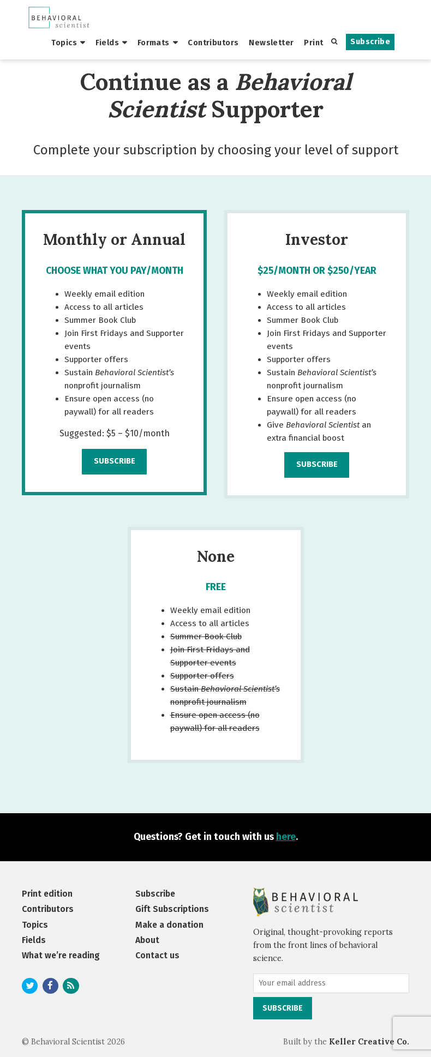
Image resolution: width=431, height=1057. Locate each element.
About (147, 940)
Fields (107, 42)
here (286, 837)
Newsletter (271, 42)
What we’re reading (61, 955)
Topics (64, 42)
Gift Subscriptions (172, 909)
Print (313, 42)
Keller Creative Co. (369, 1042)
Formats (153, 42)
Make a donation (169, 925)
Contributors (213, 42)
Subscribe (370, 41)
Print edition (47, 893)
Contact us (157, 955)
